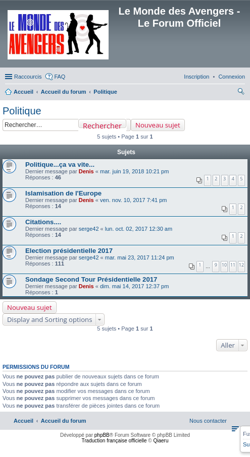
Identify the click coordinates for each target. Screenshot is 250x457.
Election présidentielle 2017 (69, 250)
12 (241, 265)
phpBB (102, 435)
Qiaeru (160, 440)
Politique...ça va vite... (59, 164)
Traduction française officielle (114, 440)
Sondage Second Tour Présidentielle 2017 (91, 279)
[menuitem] (231, 77)
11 (232, 265)
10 (224, 265)
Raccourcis (27, 77)
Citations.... (43, 222)
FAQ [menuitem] (59, 77)
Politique (22, 110)
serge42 (89, 229)
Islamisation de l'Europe (63, 193)
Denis (86, 171)
